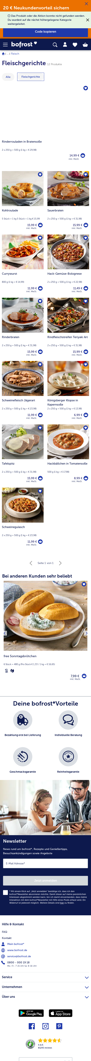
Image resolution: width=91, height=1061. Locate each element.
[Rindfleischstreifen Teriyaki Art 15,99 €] (68, 329)
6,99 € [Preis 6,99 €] (78, 415)
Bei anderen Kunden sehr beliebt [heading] (37, 576)
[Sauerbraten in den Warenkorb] (86, 225)
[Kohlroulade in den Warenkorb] (40, 225)
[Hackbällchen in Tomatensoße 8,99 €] (68, 456)
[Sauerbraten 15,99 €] (68, 202)
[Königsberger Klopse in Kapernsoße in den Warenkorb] (86, 415)
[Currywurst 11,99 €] (23, 266)
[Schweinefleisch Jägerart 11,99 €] (23, 392)
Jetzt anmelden (45, 880)
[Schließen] (86, 4)
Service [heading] (45, 976)
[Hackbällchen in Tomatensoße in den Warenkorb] (86, 478)
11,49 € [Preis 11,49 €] (77, 288)
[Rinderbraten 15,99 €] (23, 329)
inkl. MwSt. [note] (75, 679)
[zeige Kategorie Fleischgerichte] (30, 77)
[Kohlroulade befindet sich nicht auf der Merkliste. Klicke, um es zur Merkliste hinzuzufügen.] (40, 174)
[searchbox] (55, 45)
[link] (25, 44)
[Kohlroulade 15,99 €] (23, 202)
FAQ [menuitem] (4, 932)
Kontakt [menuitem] (6, 938)
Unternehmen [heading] (45, 986)
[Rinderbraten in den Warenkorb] (40, 351)
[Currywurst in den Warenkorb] (40, 288)
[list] (45, 747)
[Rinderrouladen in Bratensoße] (45, 126)
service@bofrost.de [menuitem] (16, 956)
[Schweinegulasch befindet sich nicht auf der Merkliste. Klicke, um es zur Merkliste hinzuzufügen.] (40, 491)
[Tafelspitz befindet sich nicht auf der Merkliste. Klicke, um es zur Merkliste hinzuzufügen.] (40, 428)
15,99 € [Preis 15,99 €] (32, 225)
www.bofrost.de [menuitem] (14, 950)
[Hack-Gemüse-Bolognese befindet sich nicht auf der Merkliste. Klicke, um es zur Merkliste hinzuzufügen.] (86, 238)
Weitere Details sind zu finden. (57, 903)
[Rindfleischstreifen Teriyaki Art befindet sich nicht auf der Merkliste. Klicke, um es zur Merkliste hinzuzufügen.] (86, 301)
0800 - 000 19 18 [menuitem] (16, 963)
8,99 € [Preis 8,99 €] (78, 478)
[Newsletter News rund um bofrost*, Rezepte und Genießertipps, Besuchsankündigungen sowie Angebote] (45, 875)
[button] (7, 44)
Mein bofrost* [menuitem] (13, 944)
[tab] (65, 44)
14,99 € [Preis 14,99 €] (74, 155)
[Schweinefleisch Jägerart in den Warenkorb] (40, 415)
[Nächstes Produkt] (86, 633)
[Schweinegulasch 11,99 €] (23, 519)
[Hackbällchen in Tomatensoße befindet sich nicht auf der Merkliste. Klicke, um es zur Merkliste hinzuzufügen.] (86, 428)
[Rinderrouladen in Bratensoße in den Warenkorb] (82, 155)
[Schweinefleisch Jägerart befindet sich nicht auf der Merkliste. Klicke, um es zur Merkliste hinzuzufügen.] (40, 364)
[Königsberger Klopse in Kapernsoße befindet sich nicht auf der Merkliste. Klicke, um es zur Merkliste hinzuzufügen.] (86, 364)
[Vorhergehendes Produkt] (4, 633)
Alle (8, 77)
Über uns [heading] (45, 996)
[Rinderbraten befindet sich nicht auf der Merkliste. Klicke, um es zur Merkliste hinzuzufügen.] (40, 301)
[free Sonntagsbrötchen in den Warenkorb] (84, 676)
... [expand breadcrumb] (8, 53)
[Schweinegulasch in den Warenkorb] (40, 541)
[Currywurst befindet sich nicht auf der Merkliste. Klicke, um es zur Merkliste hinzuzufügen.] (40, 238)
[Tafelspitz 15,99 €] (23, 456)
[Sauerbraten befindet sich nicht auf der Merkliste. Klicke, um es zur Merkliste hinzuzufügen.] (86, 174)
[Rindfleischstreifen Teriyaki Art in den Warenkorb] (86, 351)
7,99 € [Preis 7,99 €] (75, 676)
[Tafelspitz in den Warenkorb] (40, 478)
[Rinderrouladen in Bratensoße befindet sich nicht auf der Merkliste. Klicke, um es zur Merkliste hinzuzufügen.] (86, 88)
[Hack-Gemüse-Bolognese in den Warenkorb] (86, 288)
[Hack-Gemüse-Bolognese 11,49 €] (68, 266)
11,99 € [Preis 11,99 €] (32, 288)
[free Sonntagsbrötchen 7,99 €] (45, 633)
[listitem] (23, 726)
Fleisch (15, 53)
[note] (45, 664)
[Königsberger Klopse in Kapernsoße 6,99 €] (68, 392)
